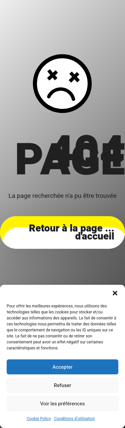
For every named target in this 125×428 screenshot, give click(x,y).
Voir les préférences (62, 403)
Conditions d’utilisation (74, 419)
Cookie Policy (39, 419)
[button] (115, 293)
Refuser (62, 385)
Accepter (62, 367)
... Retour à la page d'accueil (71, 232)
